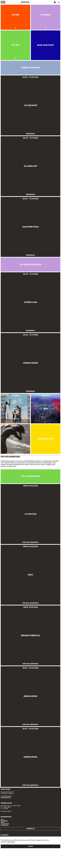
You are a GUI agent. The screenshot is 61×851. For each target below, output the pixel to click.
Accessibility (5, 824)
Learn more (11, 842)
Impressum (4, 825)
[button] (58, 2)
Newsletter (4, 821)
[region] (30, 843)
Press (2, 819)
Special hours (6, 811)
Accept (30, 846)
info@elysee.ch (6, 797)
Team (3, 822)
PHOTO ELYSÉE (3, 2)
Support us (30, 829)
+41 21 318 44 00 (6, 796)
